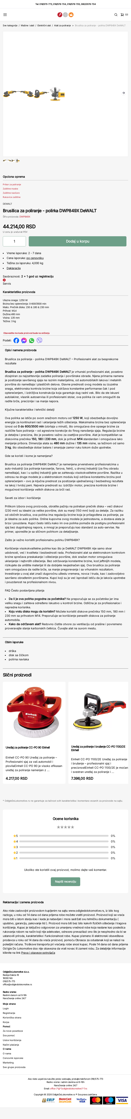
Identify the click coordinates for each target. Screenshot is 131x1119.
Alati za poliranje (62, 25)
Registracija (9, 1024)
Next (123, 93)
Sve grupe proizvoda (14, 1078)
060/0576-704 (88, 4)
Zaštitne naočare (11, 204)
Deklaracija (14, 279)
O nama (7, 1064)
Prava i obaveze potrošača (38, 964)
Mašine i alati (27, 25)
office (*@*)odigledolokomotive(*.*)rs (68, 1099)
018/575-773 (45, 4)
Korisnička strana (12, 1028)
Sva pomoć (9, 1046)
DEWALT (7, 215)
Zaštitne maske (10, 200)
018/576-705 (73, 4)
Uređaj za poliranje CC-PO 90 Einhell (28, 758)
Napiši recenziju (65, 892)
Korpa (6, 1033)
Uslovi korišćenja (12, 1051)
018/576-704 (59, 4)
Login (6, 1019)
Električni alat (44, 25)
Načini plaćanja (11, 1056)
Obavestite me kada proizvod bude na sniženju (26, 344)
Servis (7, 295)
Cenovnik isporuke (13, 1069)
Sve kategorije (10, 25)
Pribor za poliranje (12, 195)
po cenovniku (34, 269)
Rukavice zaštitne (11, 208)
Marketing (8, 1073)
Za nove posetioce (13, 1042)
